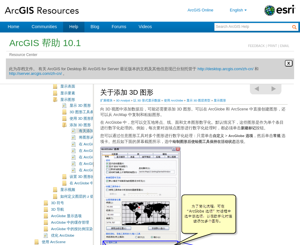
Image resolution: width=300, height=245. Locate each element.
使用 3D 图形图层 (84, 118)
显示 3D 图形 (80, 105)
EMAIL (284, 46)
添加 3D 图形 (80, 125)
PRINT (272, 46)
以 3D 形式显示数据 (147, 100)
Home (13, 26)
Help (73, 26)
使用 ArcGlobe (173, 100)
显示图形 (67, 99)
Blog (95, 26)
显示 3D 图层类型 (198, 100)
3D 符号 (57, 203)
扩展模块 (106, 100)
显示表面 (67, 86)
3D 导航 (57, 209)
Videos (145, 26)
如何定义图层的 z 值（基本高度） (88, 196)
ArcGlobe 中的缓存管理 (70, 222)
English (239, 10)
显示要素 (67, 93)
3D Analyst (123, 100)
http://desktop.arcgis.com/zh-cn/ (226, 69)
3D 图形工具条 (82, 112)
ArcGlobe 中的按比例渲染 (72, 229)
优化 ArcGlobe (62, 235)
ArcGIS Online (200, 10)
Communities (44, 26)
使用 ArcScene (54, 242)
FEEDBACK (256, 46)
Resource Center (23, 55)
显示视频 (67, 189)
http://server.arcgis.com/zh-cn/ (35, 73)
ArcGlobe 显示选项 (66, 216)
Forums (119, 26)
